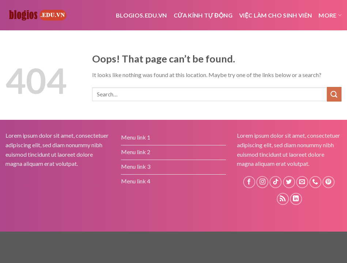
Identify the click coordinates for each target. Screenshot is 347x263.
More (330, 15)
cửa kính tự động (203, 15)
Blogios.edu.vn (141, 15)
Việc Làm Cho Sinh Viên (275, 15)
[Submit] (334, 94)
